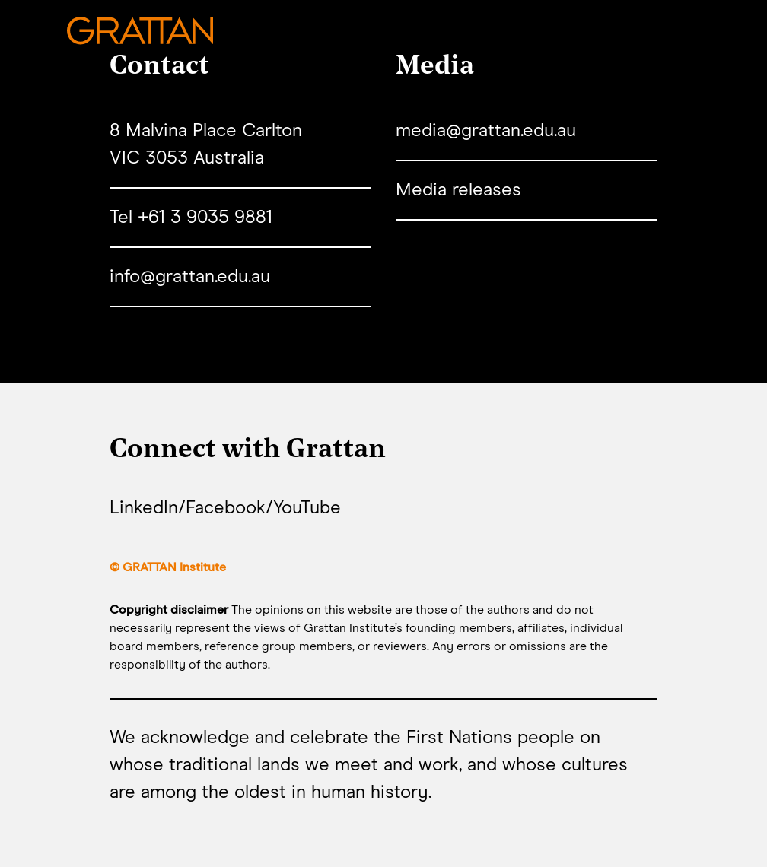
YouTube (307, 508)
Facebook (226, 508)
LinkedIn (144, 508)
